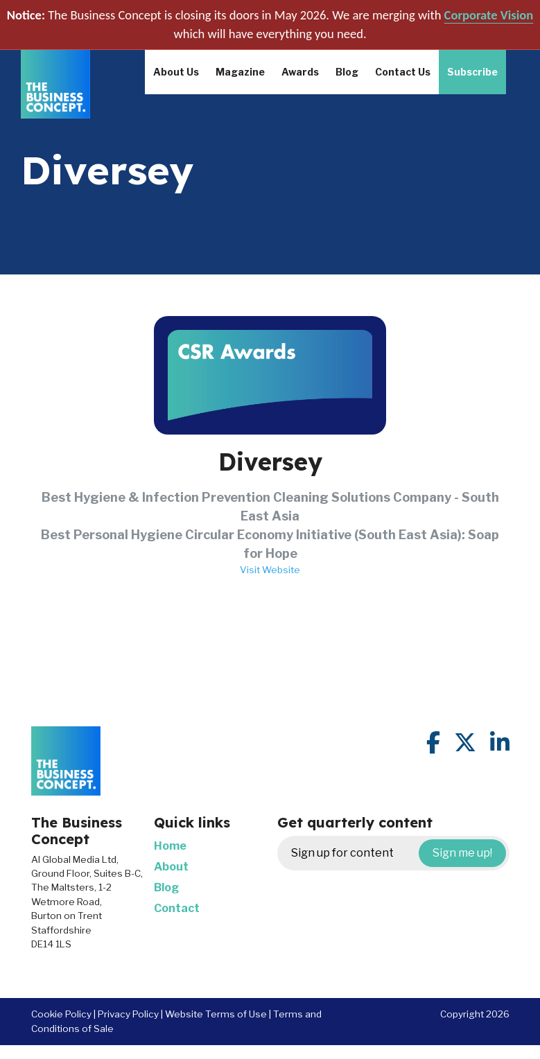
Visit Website (270, 569)
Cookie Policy (61, 1013)
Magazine (240, 72)
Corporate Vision (489, 15)
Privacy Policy (128, 1013)
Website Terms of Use (216, 1013)
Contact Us (402, 72)
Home (170, 845)
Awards (300, 72)
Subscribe (472, 72)
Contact (177, 908)
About (171, 866)
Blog (347, 72)
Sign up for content (398, 853)
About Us (176, 72)
